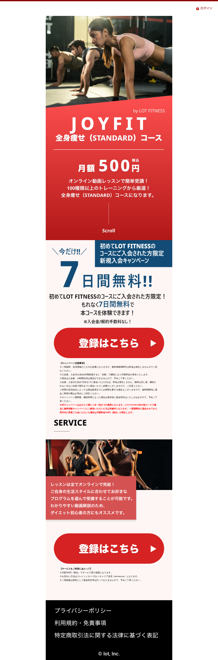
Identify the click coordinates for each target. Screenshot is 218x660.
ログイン (206, 8)
